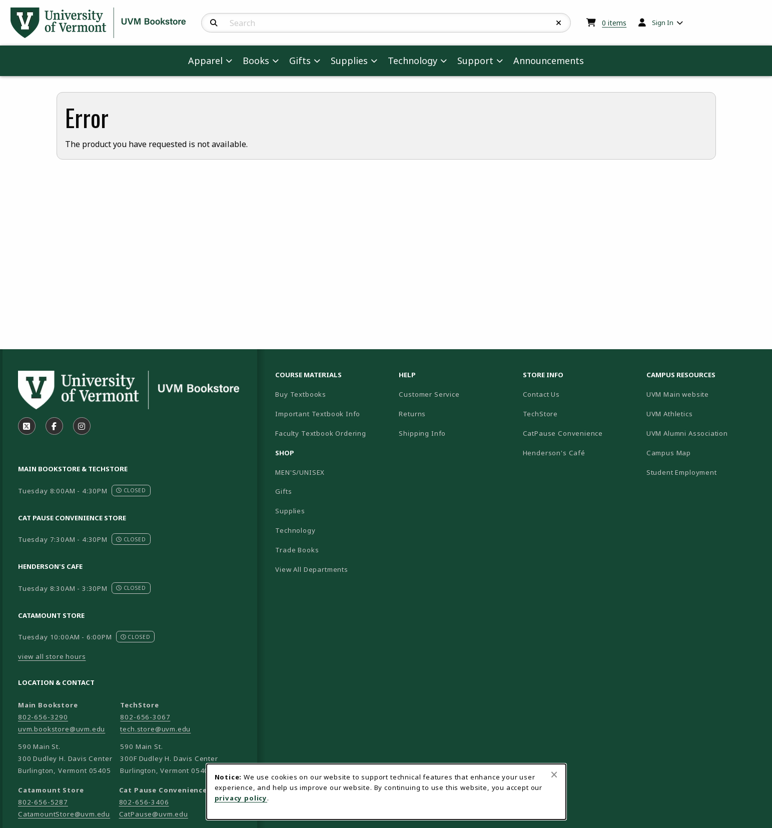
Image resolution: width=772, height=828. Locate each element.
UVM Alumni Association (704, 433)
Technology (295, 530)
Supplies (290, 510)
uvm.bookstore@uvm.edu (61, 728)
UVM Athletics (704, 413)
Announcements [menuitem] (548, 61)
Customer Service (429, 394)
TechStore (540, 413)
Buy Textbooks (300, 394)
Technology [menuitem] (412, 61)
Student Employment (704, 472)
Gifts (283, 491)
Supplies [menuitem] (349, 61)
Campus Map (703, 452)
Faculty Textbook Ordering (320, 433)
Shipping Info (422, 433)
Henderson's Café (554, 452)
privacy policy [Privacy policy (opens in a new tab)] (241, 797)
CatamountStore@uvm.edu (64, 813)
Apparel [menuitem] (205, 61)
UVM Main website (704, 394)
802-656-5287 (43, 801)
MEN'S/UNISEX (300, 472)
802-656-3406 (144, 801)
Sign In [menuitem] (662, 22)
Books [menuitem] (256, 61)
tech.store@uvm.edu (155, 728)
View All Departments (311, 569)
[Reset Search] (559, 23)
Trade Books (297, 549)
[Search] (214, 23)
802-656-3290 (43, 716)
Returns (412, 413)
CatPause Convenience (563, 433)
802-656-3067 (145, 716)
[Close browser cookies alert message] (554, 774)
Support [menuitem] (475, 61)
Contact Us (541, 394)
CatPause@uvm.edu (153, 813)
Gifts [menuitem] (300, 61)
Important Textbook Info (317, 413)
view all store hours (52, 656)
